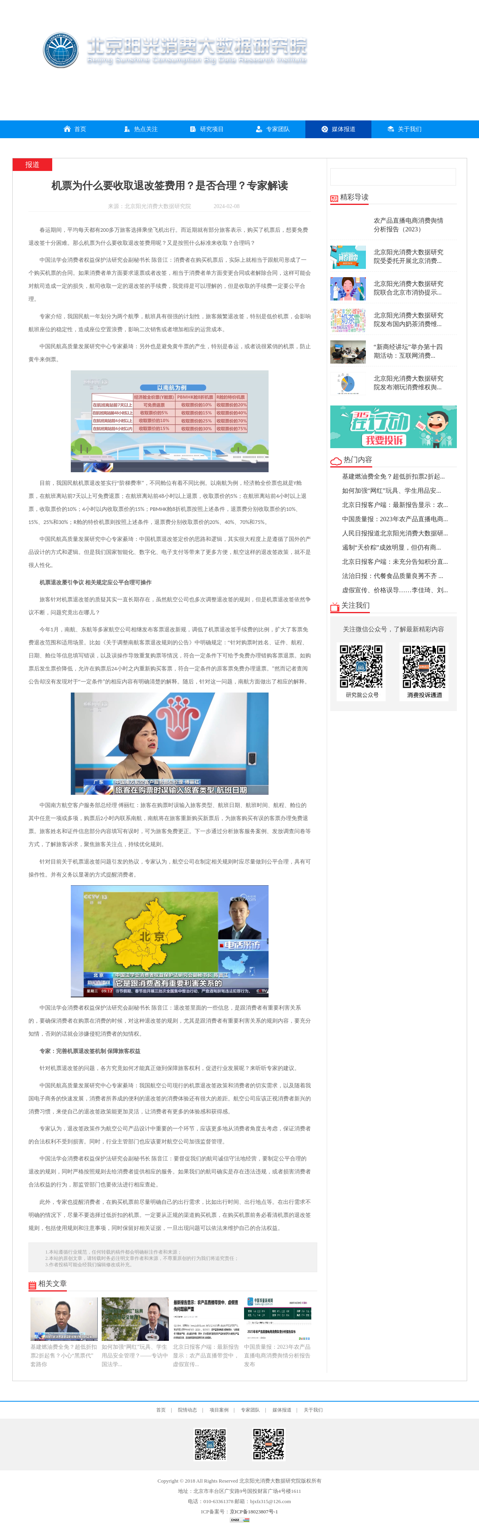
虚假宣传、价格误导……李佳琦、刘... (395, 590)
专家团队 (272, 129)
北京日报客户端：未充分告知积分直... (395, 561)
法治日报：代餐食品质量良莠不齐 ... (392, 576)
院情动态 (187, 1410)
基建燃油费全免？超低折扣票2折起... (393, 476)
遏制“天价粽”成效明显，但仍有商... (391, 547)
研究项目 (206, 129)
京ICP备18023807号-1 (254, 1512)
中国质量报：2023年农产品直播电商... (395, 519)
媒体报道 (338, 129)
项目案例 (219, 1410)
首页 (74, 129)
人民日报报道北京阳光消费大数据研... (395, 533)
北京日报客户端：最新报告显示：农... (395, 504)
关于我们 (404, 129)
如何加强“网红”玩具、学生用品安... (391, 490)
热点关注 (140, 129)
